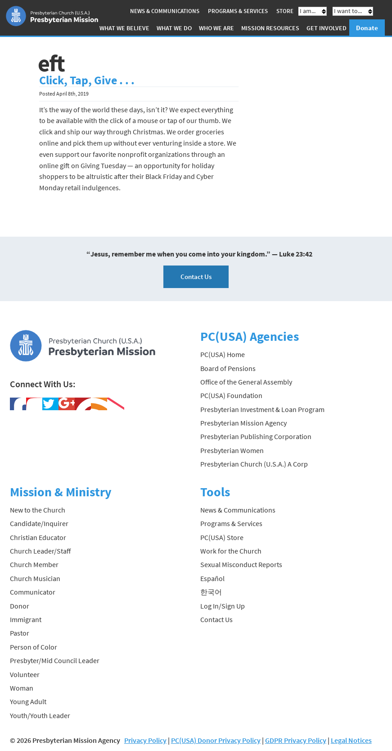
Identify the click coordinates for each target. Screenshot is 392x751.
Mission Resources (270, 28)
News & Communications (164, 11)
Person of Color (33, 646)
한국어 (211, 591)
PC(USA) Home (222, 354)
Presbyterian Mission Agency (243, 422)
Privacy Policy (145, 740)
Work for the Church (230, 550)
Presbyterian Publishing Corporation (255, 436)
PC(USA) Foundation (231, 395)
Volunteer (25, 674)
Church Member (34, 564)
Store (284, 11)
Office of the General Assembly (246, 381)
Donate (367, 27)
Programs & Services (238, 11)
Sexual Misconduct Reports (241, 564)
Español (212, 578)
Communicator (32, 591)
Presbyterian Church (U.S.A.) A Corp (254, 463)
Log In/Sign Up (222, 605)
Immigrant (25, 619)
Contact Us (196, 276)
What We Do (174, 28)
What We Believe (124, 28)
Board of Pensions (228, 368)
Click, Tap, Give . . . (87, 80)
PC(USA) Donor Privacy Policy (216, 740)
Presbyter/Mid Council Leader (54, 660)
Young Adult (28, 701)
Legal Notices (351, 740)
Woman (21, 687)
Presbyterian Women (232, 450)
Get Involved (326, 28)
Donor (19, 605)
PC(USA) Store (221, 537)
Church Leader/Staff (40, 550)
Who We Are (216, 28)
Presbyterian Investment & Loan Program (262, 409)
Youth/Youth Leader (40, 715)
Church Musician (35, 578)
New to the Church (37, 509)
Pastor (19, 632)
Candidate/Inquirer (39, 523)
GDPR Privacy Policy (295, 740)
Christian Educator (38, 537)
